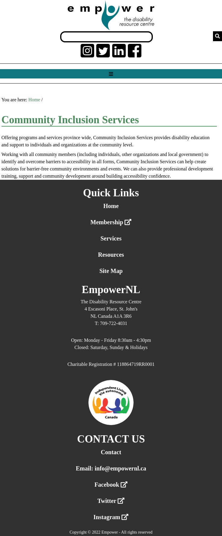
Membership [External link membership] (111, 222)
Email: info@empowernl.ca (111, 468)
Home (34, 99)
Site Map (110, 271)
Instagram (111, 517)
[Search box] (106, 36)
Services (111, 238)
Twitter (111, 501)
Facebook (111, 484)
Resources (111, 254)
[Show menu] (111, 74)
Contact (111, 452)
